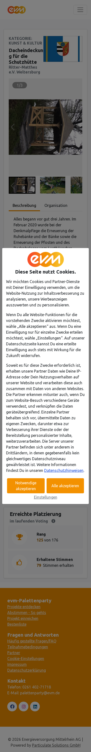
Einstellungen (45, 497)
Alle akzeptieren (65, 486)
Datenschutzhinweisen (63, 470)
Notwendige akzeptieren (25, 486)
